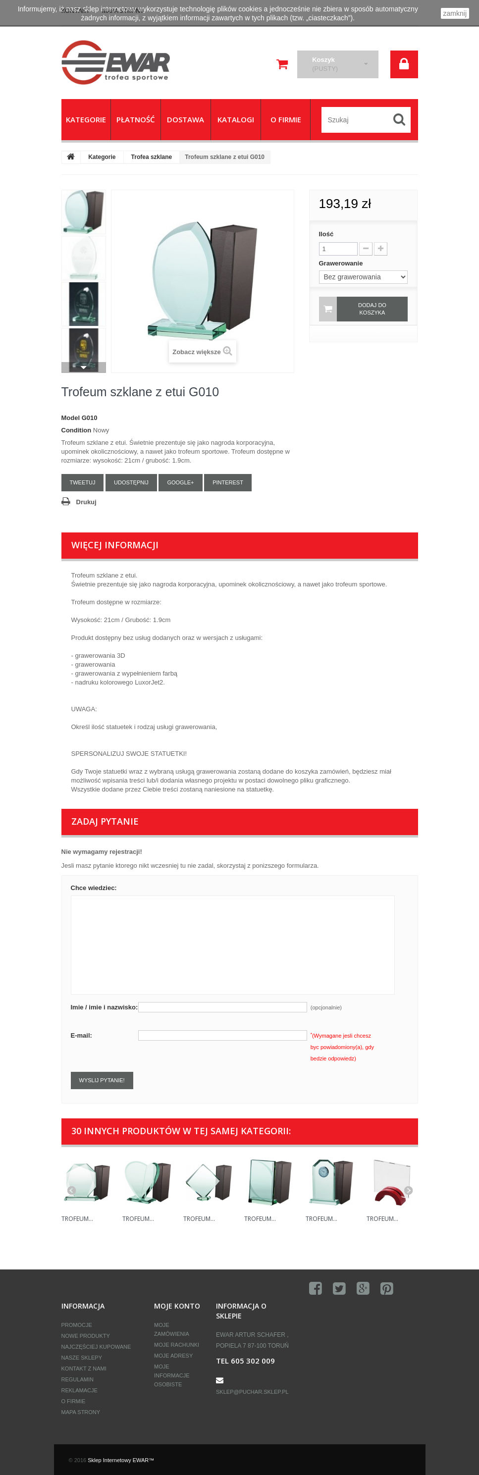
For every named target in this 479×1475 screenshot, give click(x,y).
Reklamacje (79, 1390)
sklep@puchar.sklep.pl (252, 1392)
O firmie (73, 1401)
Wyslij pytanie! (102, 1080)
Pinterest (228, 482)
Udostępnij (131, 482)
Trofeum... (77, 1218)
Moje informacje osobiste (172, 1375)
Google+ (180, 482)
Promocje (76, 1325)
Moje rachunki (176, 1345)
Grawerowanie (342, 263)
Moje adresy (173, 1356)
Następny (83, 367)
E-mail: (81, 1035)
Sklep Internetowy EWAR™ (121, 1460)
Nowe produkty (85, 1336)
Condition (76, 430)
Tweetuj (83, 482)
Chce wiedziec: (94, 888)
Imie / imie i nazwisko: (104, 1007)
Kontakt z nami (83, 1368)
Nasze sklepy (82, 1358)
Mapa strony (81, 1412)
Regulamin (77, 1379)
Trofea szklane (151, 157)
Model (70, 417)
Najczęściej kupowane (96, 1347)
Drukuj (86, 502)
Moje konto (177, 1306)
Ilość (326, 234)
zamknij (455, 13)
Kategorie (101, 157)
